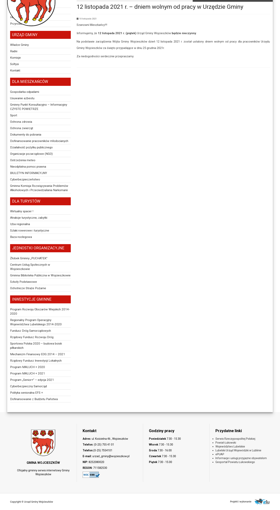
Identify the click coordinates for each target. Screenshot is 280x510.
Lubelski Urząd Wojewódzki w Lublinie (238, 450)
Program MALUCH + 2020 (27, 367)
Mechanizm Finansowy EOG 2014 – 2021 (37, 354)
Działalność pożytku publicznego (31, 147)
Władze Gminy (19, 45)
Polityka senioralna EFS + (26, 392)
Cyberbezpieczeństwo (25, 179)
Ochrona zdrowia (21, 122)
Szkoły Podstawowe (23, 282)
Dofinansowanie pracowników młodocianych (39, 141)
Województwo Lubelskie (230, 446)
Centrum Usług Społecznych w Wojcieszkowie (30, 267)
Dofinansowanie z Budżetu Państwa (34, 399)
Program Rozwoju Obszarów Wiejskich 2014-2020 (40, 311)
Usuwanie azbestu (22, 98)
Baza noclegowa (21, 237)
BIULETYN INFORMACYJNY (28, 173)
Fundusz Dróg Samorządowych (30, 330)
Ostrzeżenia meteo (22, 160)
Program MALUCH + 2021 (27, 373)
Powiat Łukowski (225, 442)
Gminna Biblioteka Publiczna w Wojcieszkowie (40, 275)
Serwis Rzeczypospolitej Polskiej (235, 438)
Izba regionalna (20, 224)
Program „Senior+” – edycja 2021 (32, 380)
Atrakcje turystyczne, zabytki (28, 217)
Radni (13, 51)
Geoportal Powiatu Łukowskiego (235, 462)
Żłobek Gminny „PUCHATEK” (28, 258)
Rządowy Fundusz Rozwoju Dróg (31, 337)
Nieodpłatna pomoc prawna (28, 166)
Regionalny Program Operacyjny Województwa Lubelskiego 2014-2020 (36, 322)
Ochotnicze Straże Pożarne (28, 288)
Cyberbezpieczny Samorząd (28, 386)
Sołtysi (14, 64)
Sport (13, 115)
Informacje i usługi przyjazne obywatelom (241, 458)
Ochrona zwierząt (21, 128)
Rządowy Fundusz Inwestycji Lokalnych (36, 360)
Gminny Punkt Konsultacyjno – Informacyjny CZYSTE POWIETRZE (38, 107)
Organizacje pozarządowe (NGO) (31, 154)
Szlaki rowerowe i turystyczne (29, 230)
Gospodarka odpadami (24, 92)
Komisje (15, 57)
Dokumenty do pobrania (25, 134)
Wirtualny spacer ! (21, 211)
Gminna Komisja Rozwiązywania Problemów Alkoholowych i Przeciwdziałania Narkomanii (39, 188)
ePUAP (219, 454)
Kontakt (15, 70)
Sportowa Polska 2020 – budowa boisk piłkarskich (36, 346)
